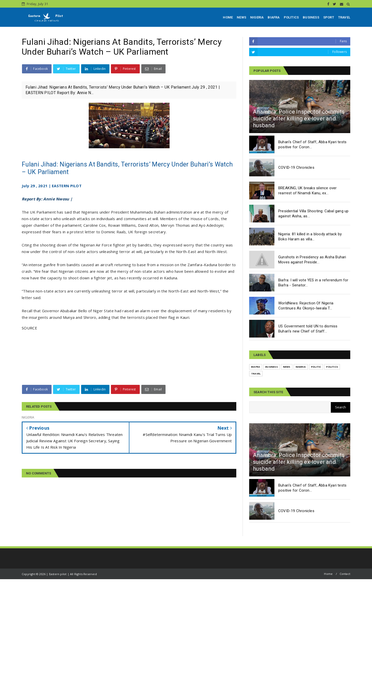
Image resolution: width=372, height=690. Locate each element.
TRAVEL (344, 17)
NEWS (241, 17)
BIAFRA (274, 17)
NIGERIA (257, 17)
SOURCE (29, 327)
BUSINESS (311, 17)
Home (328, 573)
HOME (228, 17)
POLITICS (291, 17)
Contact (345, 573)
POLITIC (316, 366)
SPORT (328, 17)
